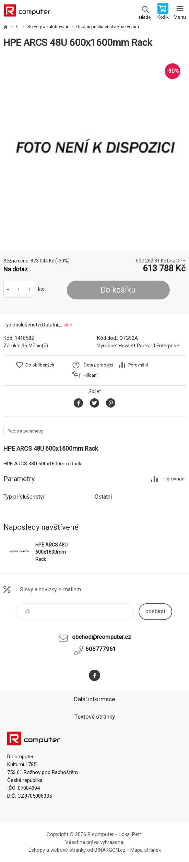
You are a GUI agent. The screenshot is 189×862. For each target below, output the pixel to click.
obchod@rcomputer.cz (101, 636)
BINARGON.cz (110, 850)
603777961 (100, 648)
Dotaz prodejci (98, 365)
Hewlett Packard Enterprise (148, 346)
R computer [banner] (26, 12)
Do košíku (118, 290)
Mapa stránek (145, 850)
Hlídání (90, 375)
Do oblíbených (39, 365)
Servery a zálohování (47, 26)
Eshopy (36, 850)
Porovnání (138, 365)
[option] (94, 150)
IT (17, 26)
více (67, 325)
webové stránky (68, 850)
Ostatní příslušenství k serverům (107, 26)
